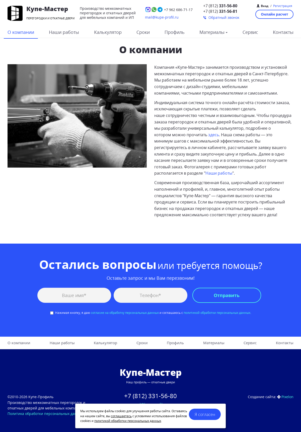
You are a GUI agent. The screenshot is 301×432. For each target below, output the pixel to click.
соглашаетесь (121, 416)
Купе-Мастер (47, 9)
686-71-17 (178, 9)
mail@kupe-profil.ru (162, 17)
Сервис (250, 32)
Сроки (143, 32)
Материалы (212, 32)
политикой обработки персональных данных (217, 313)
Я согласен (205, 414)
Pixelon (287, 396)
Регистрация (282, 6)
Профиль (175, 32)
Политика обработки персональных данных (46, 413)
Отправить (227, 295)
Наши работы (64, 32)
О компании (21, 32)
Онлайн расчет (274, 14)
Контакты (283, 32)
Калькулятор (108, 32)
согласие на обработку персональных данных (125, 313)
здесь (213, 134)
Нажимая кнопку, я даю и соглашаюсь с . (150, 313)
